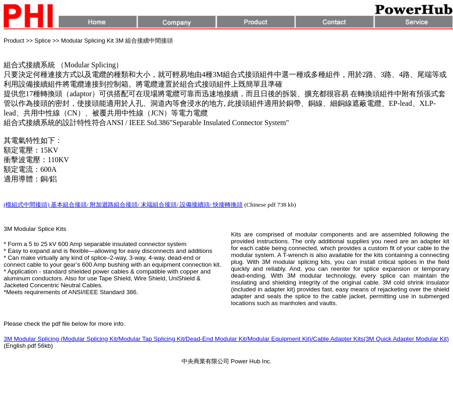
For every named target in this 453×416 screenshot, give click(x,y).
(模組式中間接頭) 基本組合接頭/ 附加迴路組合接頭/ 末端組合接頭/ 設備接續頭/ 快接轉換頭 (123, 204)
